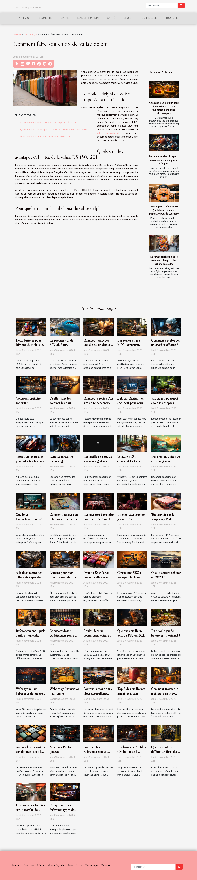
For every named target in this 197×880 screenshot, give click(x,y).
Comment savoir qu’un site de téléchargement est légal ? (98, 403)
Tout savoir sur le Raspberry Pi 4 (162, 516)
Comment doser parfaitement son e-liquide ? (62, 635)
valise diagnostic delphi (110, 133)
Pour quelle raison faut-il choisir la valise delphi (45, 136)
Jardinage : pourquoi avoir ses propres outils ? (164, 403)
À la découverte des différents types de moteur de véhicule (29, 577)
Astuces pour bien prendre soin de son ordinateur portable (63, 577)
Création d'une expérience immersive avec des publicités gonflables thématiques (164, 108)
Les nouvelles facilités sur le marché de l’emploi (30, 809)
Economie (45, 18)
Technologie (148, 18)
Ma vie (64, 18)
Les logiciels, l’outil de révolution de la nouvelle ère (132, 751)
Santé (111, 18)
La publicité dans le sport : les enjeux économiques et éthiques (164, 159)
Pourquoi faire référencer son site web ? (95, 751)
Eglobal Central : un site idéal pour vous (130, 400)
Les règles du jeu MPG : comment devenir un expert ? (130, 345)
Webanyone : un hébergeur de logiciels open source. (30, 693)
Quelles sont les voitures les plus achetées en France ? (63, 403)
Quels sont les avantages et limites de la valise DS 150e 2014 (54, 129)
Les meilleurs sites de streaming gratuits (97, 458)
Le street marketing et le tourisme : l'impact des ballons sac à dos (164, 260)
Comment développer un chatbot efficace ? (165, 342)
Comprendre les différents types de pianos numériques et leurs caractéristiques (63, 812)
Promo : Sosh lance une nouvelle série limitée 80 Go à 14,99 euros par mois (98, 580)
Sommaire (27, 115)
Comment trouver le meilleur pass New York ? (164, 693)
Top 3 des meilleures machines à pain (131, 691)
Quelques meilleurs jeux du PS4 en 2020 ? (131, 635)
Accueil (17, 34)
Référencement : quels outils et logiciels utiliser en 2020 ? (30, 635)
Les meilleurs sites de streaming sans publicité (165, 461)
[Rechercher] (161, 5)
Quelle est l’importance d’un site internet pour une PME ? (30, 521)
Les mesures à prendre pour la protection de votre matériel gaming (98, 519)
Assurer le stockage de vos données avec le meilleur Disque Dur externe (31, 754)
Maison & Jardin (88, 18)
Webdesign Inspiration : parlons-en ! (64, 691)
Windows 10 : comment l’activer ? (129, 458)
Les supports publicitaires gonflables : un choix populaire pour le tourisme (164, 210)
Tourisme (172, 18)
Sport (128, 18)
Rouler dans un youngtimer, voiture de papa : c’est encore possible (98, 638)
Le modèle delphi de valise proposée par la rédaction (48, 122)
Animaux (24, 18)
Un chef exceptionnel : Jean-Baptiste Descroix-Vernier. (132, 519)
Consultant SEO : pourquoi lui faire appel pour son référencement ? (129, 580)
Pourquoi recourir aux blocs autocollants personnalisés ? (97, 693)
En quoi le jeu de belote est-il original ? (165, 633)
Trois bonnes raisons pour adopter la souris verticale (30, 461)
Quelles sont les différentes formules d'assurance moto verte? (164, 754)
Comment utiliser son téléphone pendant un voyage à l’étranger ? (64, 519)
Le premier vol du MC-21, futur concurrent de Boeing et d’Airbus (64, 347)
